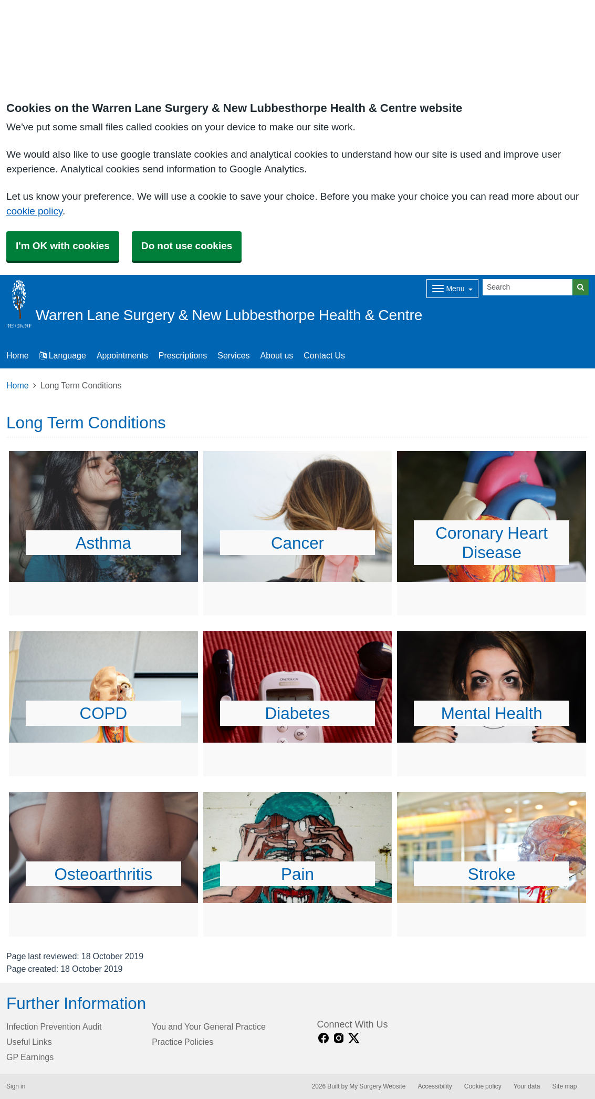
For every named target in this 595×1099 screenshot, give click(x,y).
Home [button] (17, 355)
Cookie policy (483, 1086)
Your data (527, 1086)
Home (17, 385)
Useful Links (29, 1042)
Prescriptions (183, 355)
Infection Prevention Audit (53, 1026)
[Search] (528, 287)
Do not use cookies (186, 246)
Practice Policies (182, 1042)
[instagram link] (338, 1038)
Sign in (15, 1086)
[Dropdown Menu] (452, 288)
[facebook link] (323, 1038)
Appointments (122, 355)
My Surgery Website (377, 1086)
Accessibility (434, 1086)
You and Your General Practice (209, 1026)
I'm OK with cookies (63, 246)
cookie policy (34, 211)
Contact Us (324, 355)
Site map (564, 1086)
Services (233, 355)
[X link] (354, 1038)
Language (62, 355)
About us (277, 355)
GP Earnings (30, 1057)
